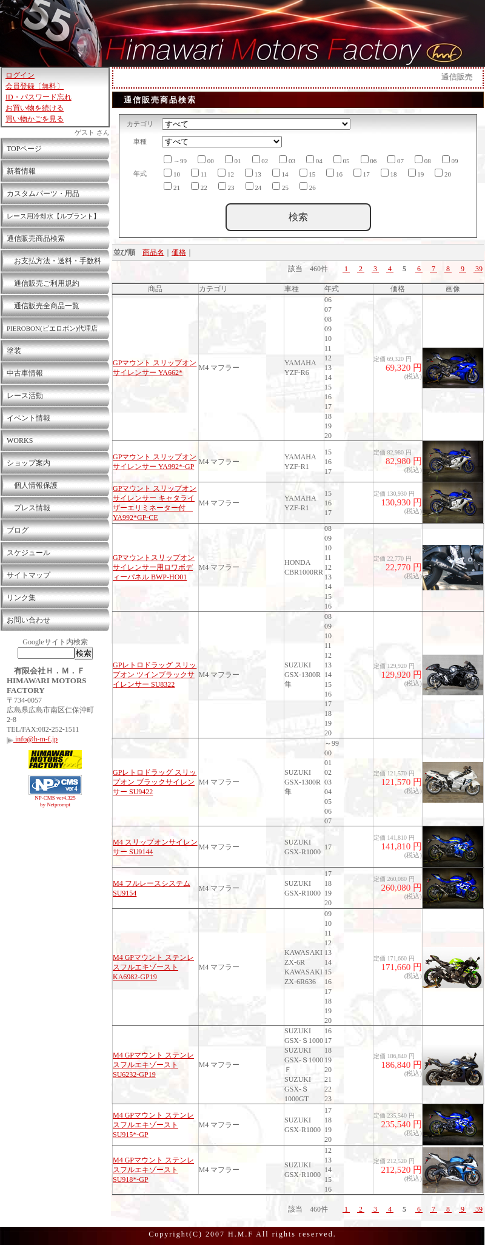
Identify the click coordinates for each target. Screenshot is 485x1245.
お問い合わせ (28, 620)
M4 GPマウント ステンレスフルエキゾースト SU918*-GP (153, 1170)
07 (395, 159)
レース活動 (25, 395)
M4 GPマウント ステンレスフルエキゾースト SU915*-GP (153, 1125)
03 (287, 159)
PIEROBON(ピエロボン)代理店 (52, 328)
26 (307, 186)
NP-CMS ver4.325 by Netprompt (55, 801)
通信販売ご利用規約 (43, 283)
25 (280, 186)
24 (254, 186)
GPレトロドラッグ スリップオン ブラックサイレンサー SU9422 (154, 782)
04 (314, 159)
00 (206, 159)
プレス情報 (28, 508)
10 (172, 173)
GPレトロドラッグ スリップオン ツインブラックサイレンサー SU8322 (154, 675)
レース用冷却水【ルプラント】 (53, 216)
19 (416, 173)
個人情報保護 (32, 485)
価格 (179, 252)
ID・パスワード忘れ (38, 97)
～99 (175, 159)
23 (226, 186)
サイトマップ (28, 575)
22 (199, 186)
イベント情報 (28, 418)
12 (226, 173)
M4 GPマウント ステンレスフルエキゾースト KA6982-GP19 (153, 967)
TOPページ (24, 148)
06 (369, 159)
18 (389, 173)
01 (233, 159)
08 (423, 159)
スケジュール (28, 552)
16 (334, 173)
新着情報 (21, 171)
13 (253, 173)
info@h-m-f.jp (32, 739)
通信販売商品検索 (36, 238)
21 (172, 186)
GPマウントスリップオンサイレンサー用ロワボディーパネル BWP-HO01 (154, 567)
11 (199, 173)
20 (443, 173)
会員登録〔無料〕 (34, 86)
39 (478, 269)
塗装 (14, 350)
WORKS (20, 440)
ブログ (17, 530)
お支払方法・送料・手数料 (54, 261)
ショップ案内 (28, 463)
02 (260, 159)
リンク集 (21, 597)
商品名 (153, 252)
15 (307, 173)
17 (361, 173)
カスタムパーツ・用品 (43, 193)
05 (341, 159)
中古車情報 (25, 373)
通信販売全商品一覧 (43, 306)
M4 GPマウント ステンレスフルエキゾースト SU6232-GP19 (153, 1065)
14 (280, 173)
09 (450, 159)
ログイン (20, 75)
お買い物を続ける (34, 108)
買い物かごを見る (34, 119)
